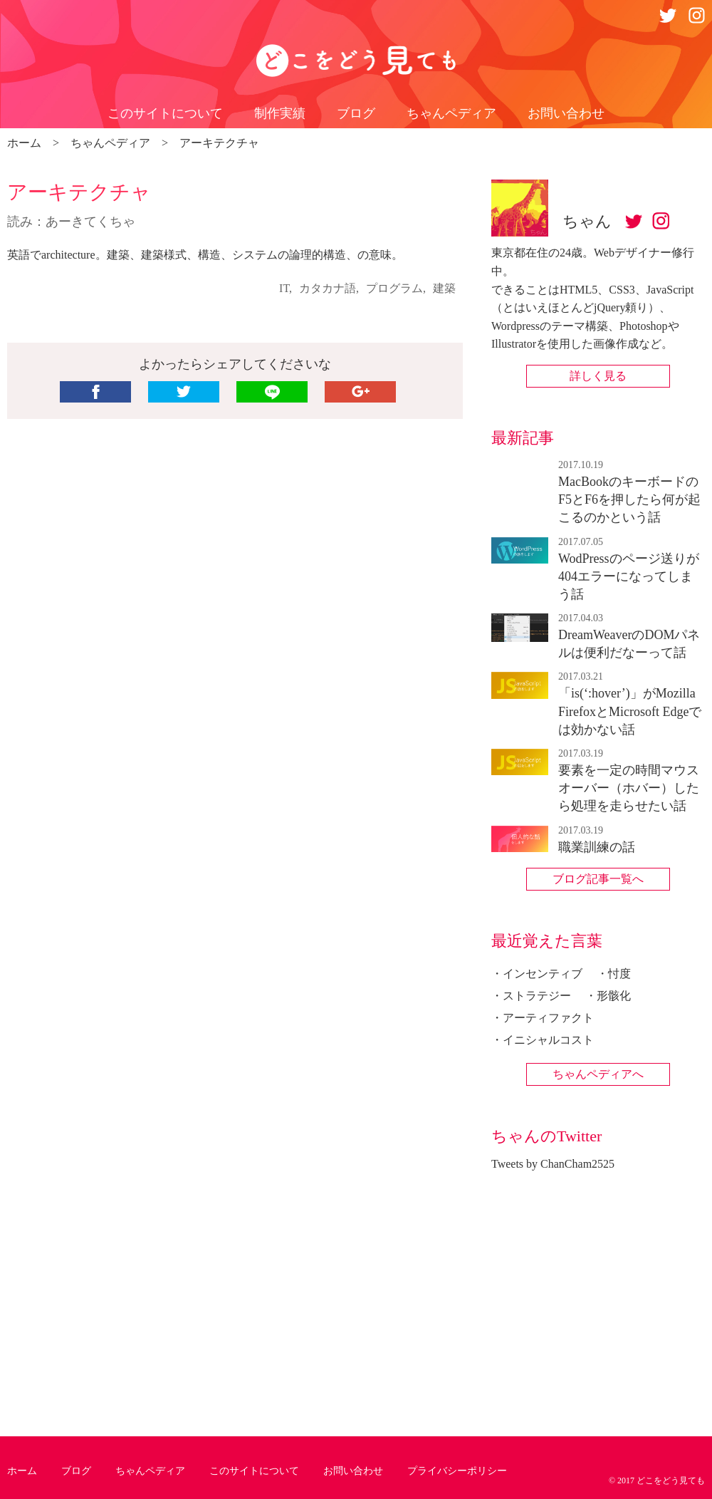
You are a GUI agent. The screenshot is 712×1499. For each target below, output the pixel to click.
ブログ (356, 113)
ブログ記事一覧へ (598, 879)
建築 (444, 288)
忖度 (619, 974)
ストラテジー (537, 996)
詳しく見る (598, 376)
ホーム (22, 1471)
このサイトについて (165, 113)
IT (284, 288)
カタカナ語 (327, 288)
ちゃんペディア (451, 113)
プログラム (394, 288)
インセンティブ (542, 974)
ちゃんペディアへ (598, 1074)
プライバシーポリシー (457, 1471)
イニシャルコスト (548, 1040)
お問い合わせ (566, 113)
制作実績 (279, 113)
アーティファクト (548, 1018)
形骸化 (614, 996)
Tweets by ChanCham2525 (552, 1164)
